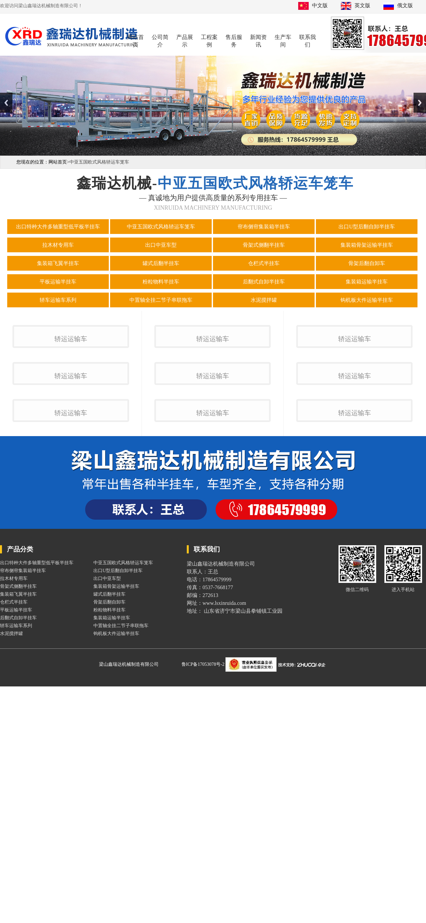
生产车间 (283, 41)
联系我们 (307, 41)
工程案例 (209, 41)
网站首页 (135, 41)
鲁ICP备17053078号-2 (204, 907)
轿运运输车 (70, 419)
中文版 (320, 5)
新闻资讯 (258, 41)
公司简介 (160, 41)
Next (420, 103)
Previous (6, 103)
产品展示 (184, 41)
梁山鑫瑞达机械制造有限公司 (129, 907)
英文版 (362, 5)
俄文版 (405, 5)
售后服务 (233, 41)
